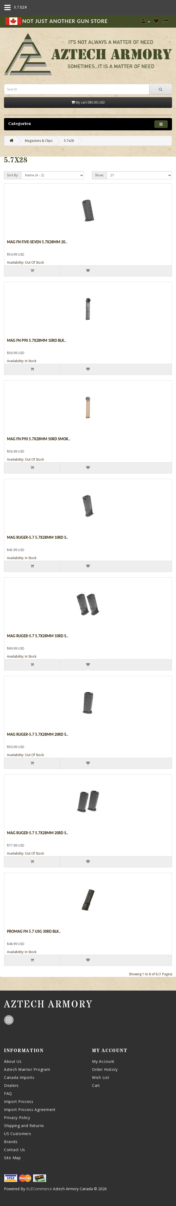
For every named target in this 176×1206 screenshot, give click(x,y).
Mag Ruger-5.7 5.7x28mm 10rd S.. (37, 537)
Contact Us (14, 1149)
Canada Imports (19, 1077)
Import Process (18, 1101)
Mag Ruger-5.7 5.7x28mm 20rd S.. (37, 734)
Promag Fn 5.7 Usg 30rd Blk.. (34, 931)
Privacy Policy (17, 1117)
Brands (10, 1141)
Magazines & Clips (38, 140)
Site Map (12, 1157)
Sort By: (12, 175)
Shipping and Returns (24, 1125)
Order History (105, 1069)
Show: (99, 175)
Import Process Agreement (30, 1109)
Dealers (11, 1085)
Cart (96, 1085)
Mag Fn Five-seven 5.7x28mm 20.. (37, 242)
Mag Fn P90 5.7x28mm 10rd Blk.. (36, 340)
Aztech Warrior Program (27, 1069)
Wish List (100, 1077)
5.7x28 (69, 140)
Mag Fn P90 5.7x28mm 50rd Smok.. (38, 439)
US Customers (17, 1133)
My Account (103, 1061)
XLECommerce (39, 1188)
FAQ (8, 1093)
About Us (13, 1061)
